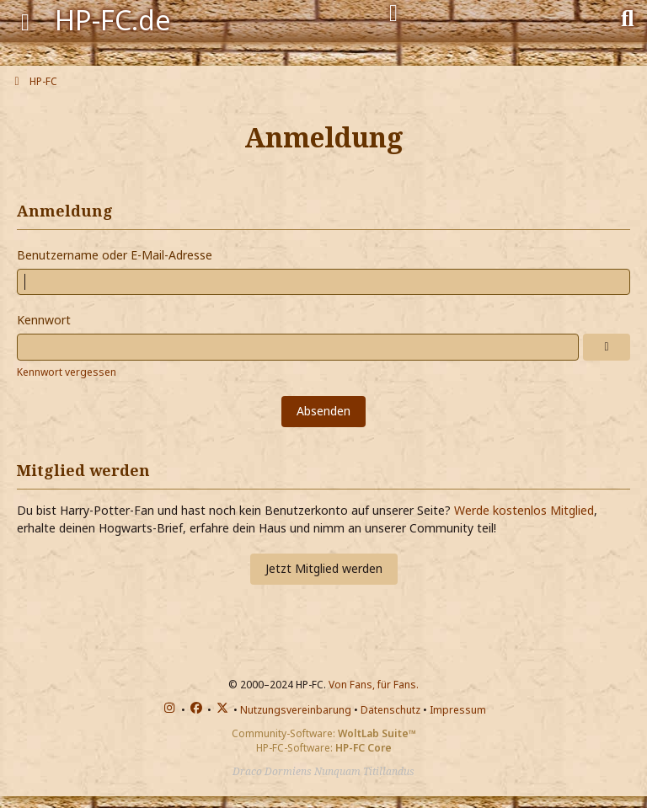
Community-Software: (324, 733)
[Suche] (627, 17)
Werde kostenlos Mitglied (524, 510)
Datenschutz (390, 710)
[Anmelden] (393, 13)
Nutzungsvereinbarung (295, 710)
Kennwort (44, 320)
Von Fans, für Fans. (374, 684)
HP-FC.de (113, 20)
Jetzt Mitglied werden (323, 568)
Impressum (458, 710)
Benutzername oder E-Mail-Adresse (114, 255)
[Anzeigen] (606, 347)
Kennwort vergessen (66, 372)
